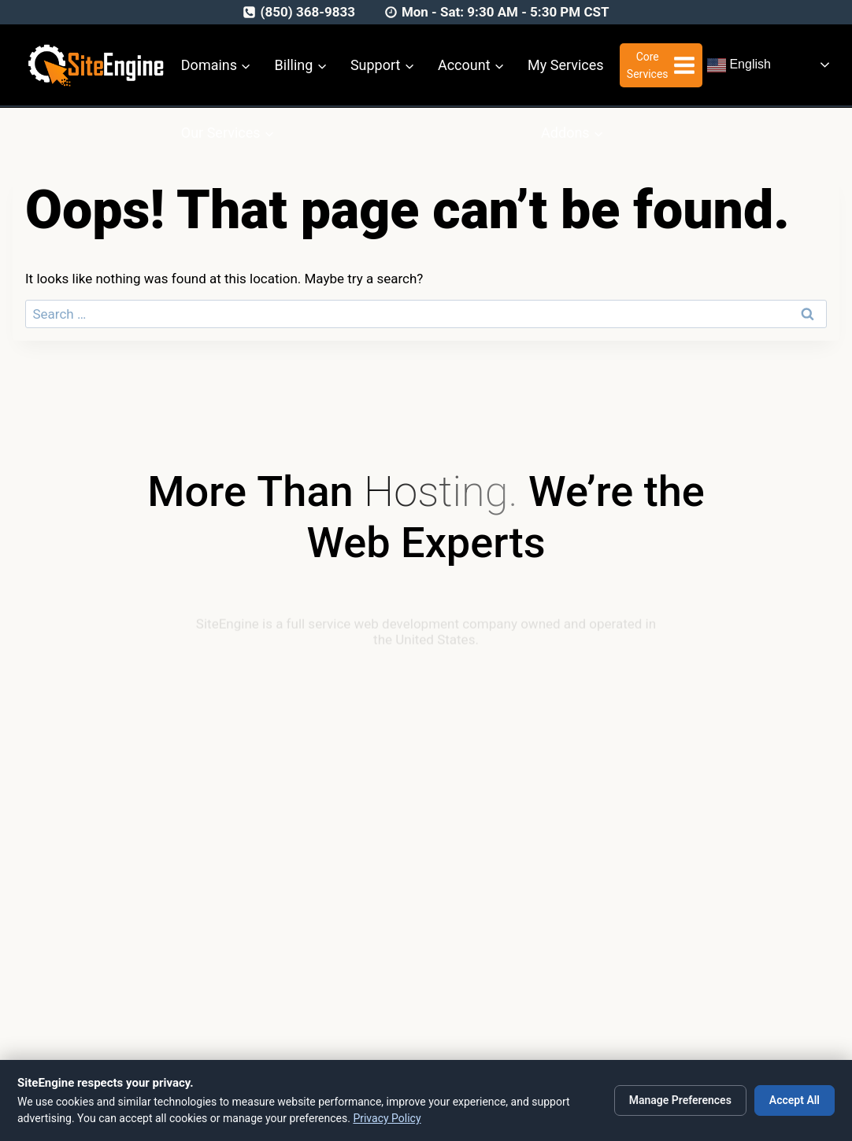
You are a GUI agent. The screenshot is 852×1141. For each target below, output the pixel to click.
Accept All (794, 1100)
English (739, 65)
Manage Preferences (680, 1100)
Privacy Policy (386, 1118)
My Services (566, 65)
